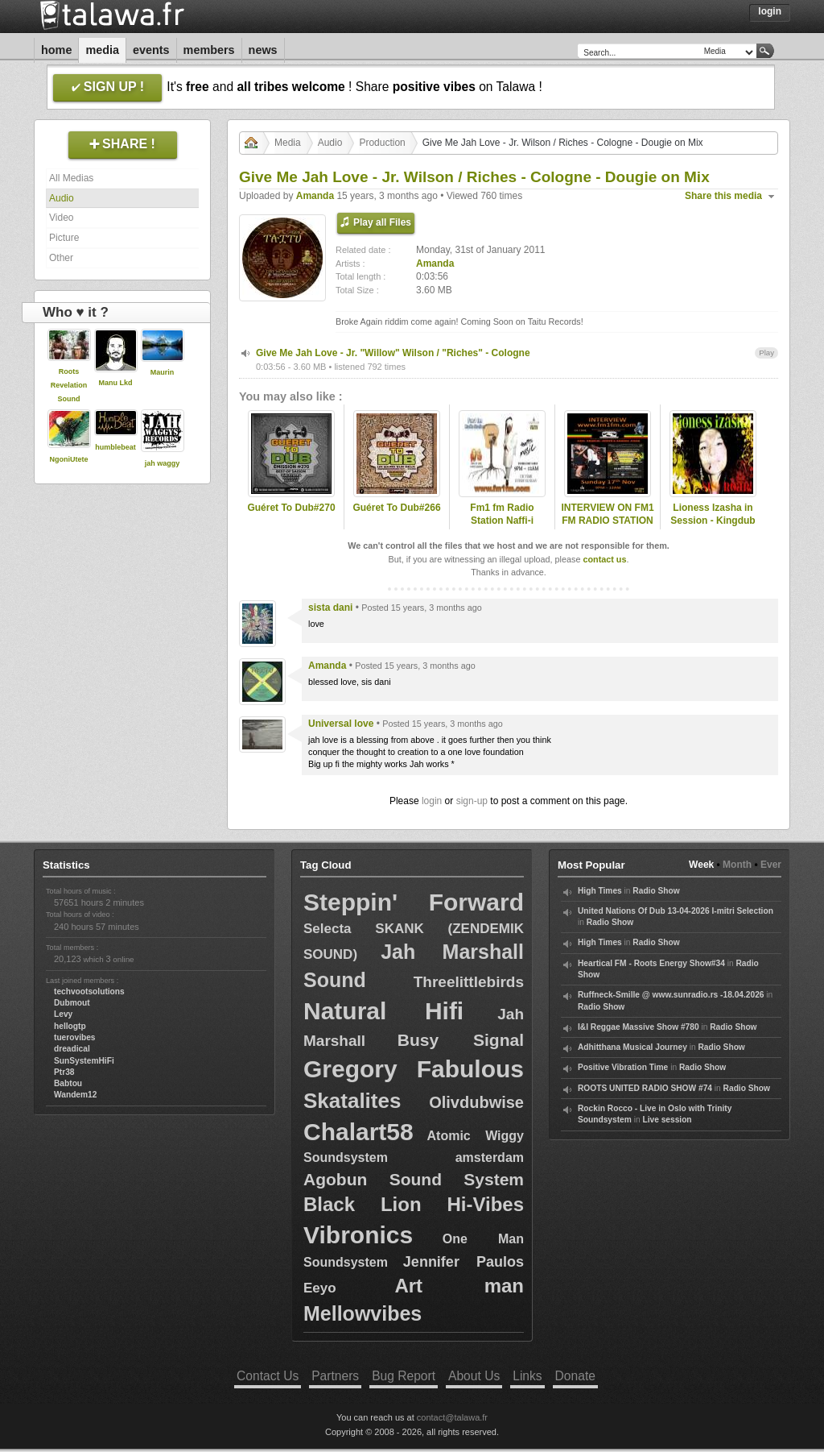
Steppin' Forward (413, 902)
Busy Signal (461, 1040)
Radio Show (655, 890)
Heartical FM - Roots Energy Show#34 (651, 963)
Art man (459, 1285)
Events (151, 50)
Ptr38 (64, 1072)
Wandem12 (75, 1094)
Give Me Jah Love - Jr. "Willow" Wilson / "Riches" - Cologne (393, 353)
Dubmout (72, 1002)
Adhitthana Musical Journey (632, 1047)
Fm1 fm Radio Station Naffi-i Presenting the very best (501, 528)
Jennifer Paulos (463, 1262)
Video (61, 217)
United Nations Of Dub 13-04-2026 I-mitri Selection (675, 910)
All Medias (71, 178)
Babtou (68, 1083)
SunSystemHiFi (84, 1060)
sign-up (472, 801)
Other (61, 257)
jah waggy (162, 463)
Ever (770, 864)
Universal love (340, 723)
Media (102, 50)
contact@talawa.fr (452, 1417)
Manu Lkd (116, 383)
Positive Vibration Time (623, 1067)
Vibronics (358, 1235)
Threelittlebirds (469, 981)
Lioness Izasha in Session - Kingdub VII (712, 521)
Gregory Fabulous (413, 1069)
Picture (64, 237)
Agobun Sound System (413, 1179)
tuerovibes (75, 1037)
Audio (61, 198)
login (432, 801)
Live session (666, 1119)
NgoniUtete (69, 459)
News (263, 50)
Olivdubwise (476, 1102)
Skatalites (352, 1101)
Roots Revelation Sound (69, 385)
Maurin (162, 372)
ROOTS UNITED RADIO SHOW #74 (645, 1088)
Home (56, 50)
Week (701, 864)
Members (209, 50)
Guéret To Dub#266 (396, 507)
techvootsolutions (89, 991)
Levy (63, 1014)
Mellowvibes (362, 1313)
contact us (604, 559)
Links (527, 1376)
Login (769, 11)
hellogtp (70, 1026)
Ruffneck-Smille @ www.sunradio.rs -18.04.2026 (671, 994)
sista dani (330, 607)
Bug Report (403, 1376)
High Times (600, 890)
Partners (335, 1376)
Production (382, 142)
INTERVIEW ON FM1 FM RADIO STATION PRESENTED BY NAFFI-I (607, 528)
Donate (575, 1376)
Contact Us (268, 1376)
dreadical (72, 1048)
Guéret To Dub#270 (291, 507)
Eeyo (319, 1288)
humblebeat (115, 447)
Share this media (723, 195)
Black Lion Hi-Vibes (413, 1204)
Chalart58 (358, 1131)
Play (766, 352)
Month (737, 864)
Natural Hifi (383, 1011)
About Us (474, 1376)
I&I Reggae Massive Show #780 (638, 1027)
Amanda (315, 195)
